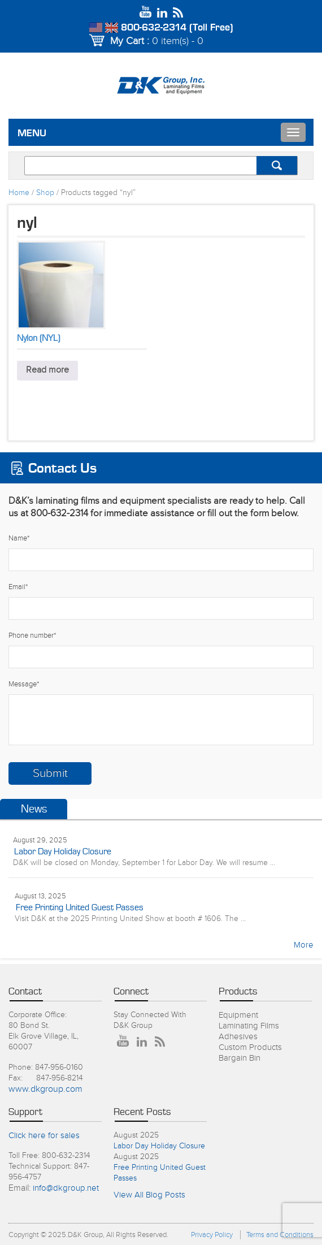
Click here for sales (44, 1135)
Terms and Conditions (280, 1234)
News (34, 809)
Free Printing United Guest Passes (79, 907)
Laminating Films (249, 1026)
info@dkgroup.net (66, 1188)
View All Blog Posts (149, 1195)
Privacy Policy (212, 1234)
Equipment (238, 1015)
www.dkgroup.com (45, 1089)
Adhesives (238, 1036)
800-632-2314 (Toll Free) (177, 28)
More (304, 945)
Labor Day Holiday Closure (62, 851)
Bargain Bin (239, 1058)
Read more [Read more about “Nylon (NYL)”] (47, 370)
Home (18, 192)
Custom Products (250, 1047)
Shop (45, 192)
